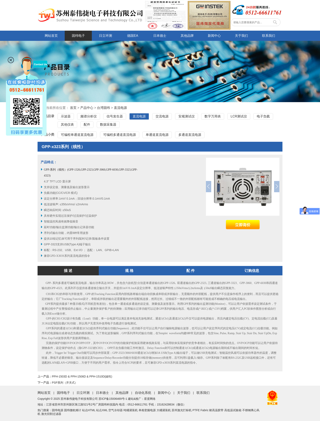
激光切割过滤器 (51, 413)
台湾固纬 (103, 107)
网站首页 (51, 35)
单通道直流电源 (157, 134)
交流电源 (162, 116)
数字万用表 (212, 116)
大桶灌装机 (164, 410)
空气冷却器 (115, 410)
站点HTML (89, 410)
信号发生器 (115, 116)
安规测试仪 (186, 116)
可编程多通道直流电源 (119, 134)
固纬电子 (78, 35)
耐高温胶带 (216, 410)
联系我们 (268, 35)
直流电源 (120, 107)
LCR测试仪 (239, 116)
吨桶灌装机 (130, 410)
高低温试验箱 (232, 410)
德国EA (132, 35)
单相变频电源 (147, 410)
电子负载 (263, 116)
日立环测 (105, 35)
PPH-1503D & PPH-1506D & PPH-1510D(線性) (82, 376)
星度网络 (150, 398)
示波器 (66, 116)
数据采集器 (108, 124)
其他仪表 (67, 124)
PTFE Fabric (200, 410)
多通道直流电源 (189, 134)
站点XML (102, 410)
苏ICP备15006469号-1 (113, 398)
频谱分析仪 (88, 116)
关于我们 (241, 35)
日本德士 (159, 35)
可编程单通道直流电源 (77, 134)
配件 (87, 124)
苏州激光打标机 (182, 410)
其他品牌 (187, 35)
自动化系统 (143, 392)
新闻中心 (214, 35)
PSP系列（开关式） (65, 382)
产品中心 (86, 107)
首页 (73, 107)
